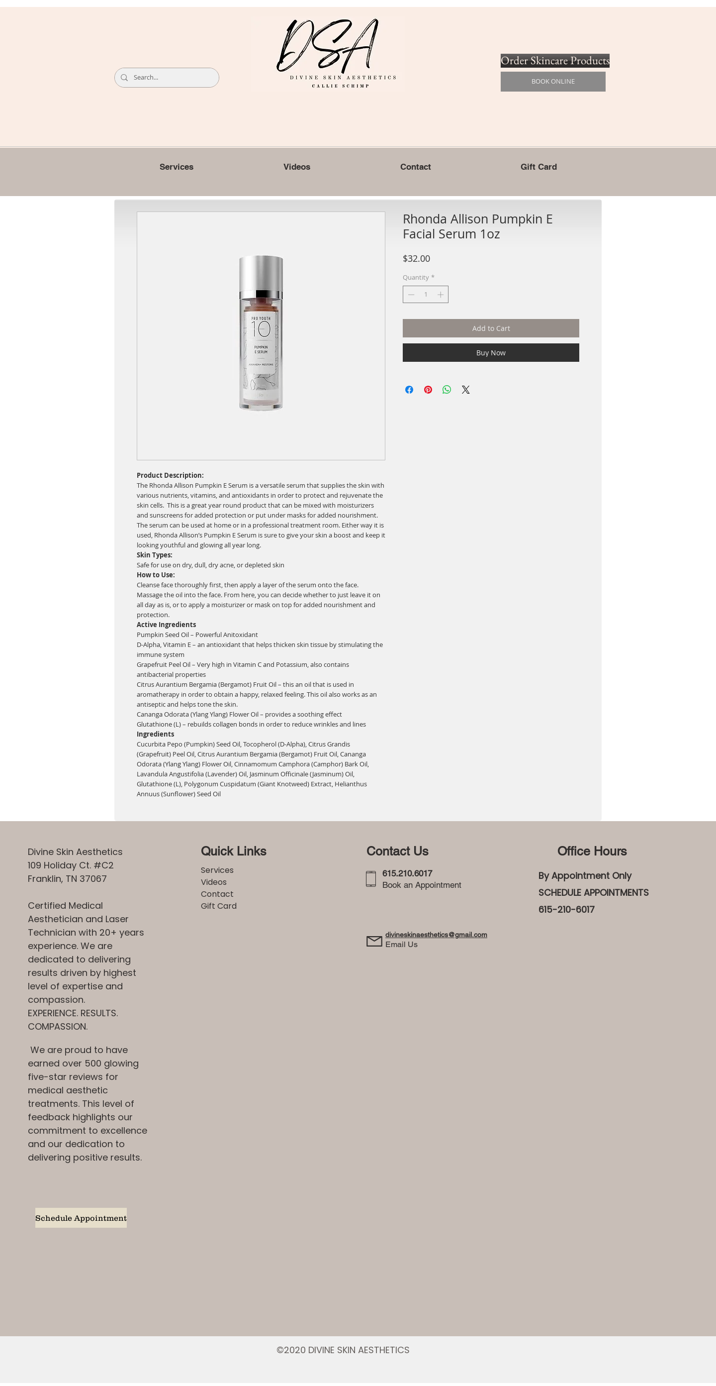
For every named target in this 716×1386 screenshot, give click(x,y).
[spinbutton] (426, 294)
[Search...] (166, 77)
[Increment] (442, 294)
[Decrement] (410, 294)
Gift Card (219, 906)
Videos (214, 882)
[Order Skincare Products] (555, 61)
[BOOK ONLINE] (553, 82)
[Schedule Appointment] (81, 1218)
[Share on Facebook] (409, 390)
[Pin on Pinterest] (428, 390)
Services (217, 870)
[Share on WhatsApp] (447, 390)
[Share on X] (466, 390)
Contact (217, 894)
